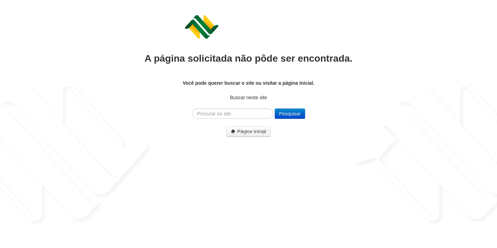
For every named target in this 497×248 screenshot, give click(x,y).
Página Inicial (248, 131)
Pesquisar (290, 113)
